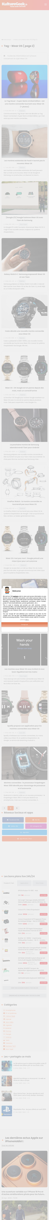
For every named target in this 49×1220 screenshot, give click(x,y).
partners (16, 596)
